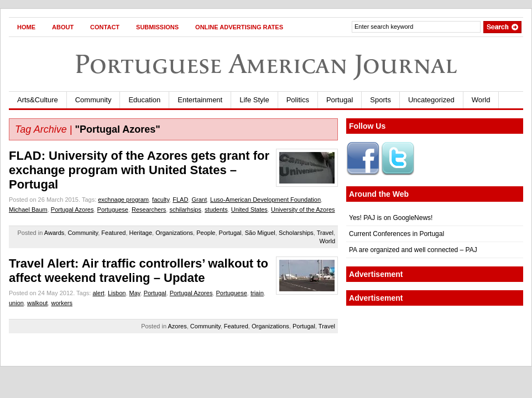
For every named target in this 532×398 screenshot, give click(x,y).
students (216, 209)
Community (93, 100)
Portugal (339, 100)
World (481, 100)
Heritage (141, 232)
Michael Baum (28, 209)
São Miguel (260, 232)
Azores (177, 326)
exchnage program (123, 199)
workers (61, 303)
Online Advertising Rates (239, 27)
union (16, 303)
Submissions (157, 27)
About (63, 27)
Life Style (254, 100)
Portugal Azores (72, 209)
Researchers (149, 209)
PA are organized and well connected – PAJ (413, 250)
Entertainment (200, 100)
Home (26, 27)
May (134, 293)
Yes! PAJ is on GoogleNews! (390, 218)
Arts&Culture (37, 100)
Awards (54, 232)
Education (144, 100)
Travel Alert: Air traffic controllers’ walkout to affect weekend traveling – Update (138, 270)
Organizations (174, 232)
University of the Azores (303, 209)
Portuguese (112, 209)
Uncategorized (431, 100)
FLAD (180, 199)
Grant (199, 199)
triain (257, 293)
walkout (37, 303)
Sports (380, 100)
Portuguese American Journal (266, 64)
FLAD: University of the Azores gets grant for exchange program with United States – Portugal (139, 170)
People (205, 232)
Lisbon (117, 293)
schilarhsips (185, 209)
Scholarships (296, 232)
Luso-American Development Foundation (265, 199)
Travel (325, 232)
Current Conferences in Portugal (396, 234)
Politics (297, 100)
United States (249, 209)
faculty (160, 199)
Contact (104, 27)
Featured (113, 232)
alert (98, 293)
